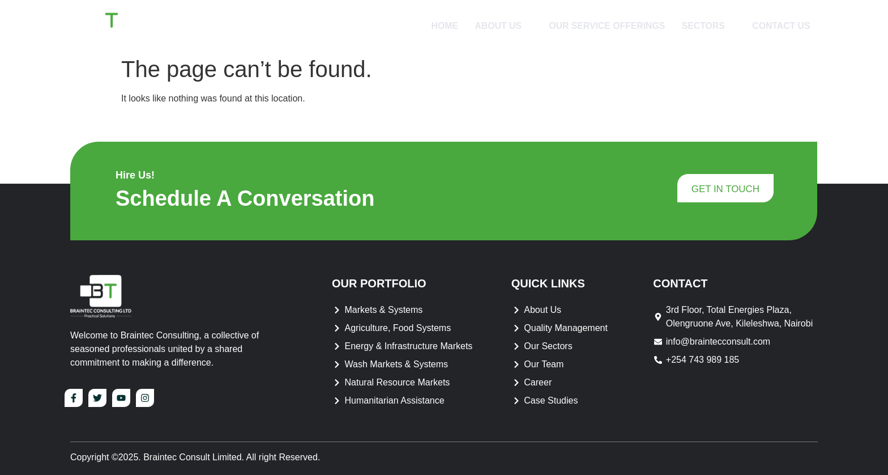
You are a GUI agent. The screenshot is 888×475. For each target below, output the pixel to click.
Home (438, 25)
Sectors (706, 25)
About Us (498, 25)
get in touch (725, 189)
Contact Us (779, 25)
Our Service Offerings (603, 25)
